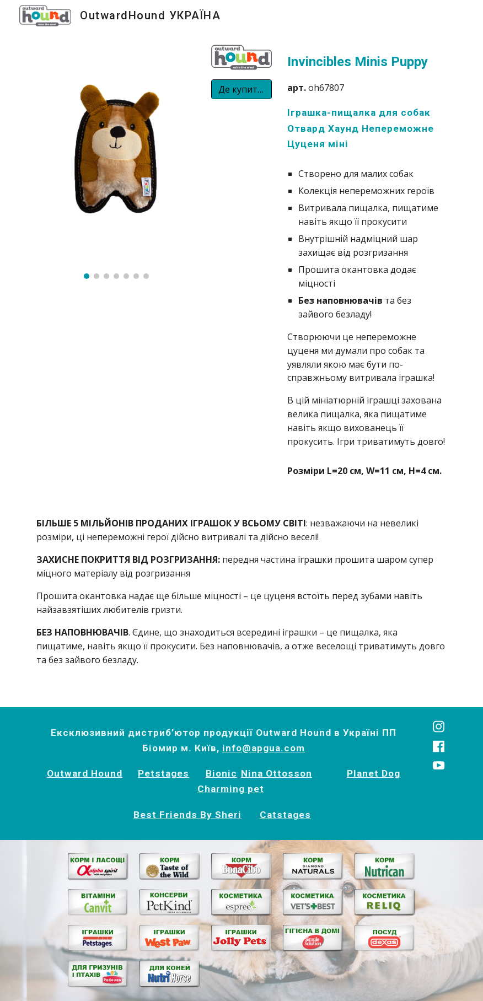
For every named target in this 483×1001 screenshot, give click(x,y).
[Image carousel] (116, 161)
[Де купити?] (242, 89)
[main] (367, 101)
